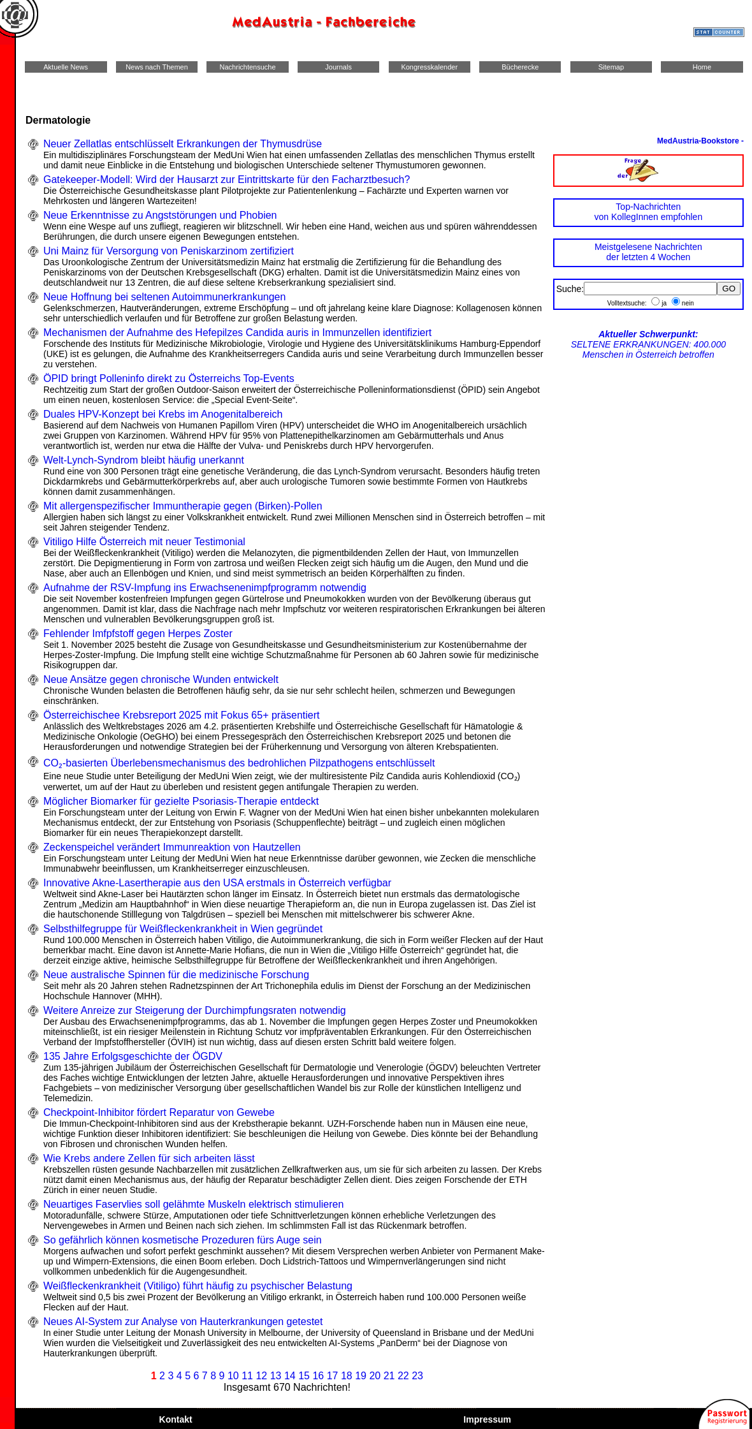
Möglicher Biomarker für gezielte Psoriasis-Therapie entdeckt (181, 801)
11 (247, 1375)
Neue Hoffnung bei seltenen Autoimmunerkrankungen (164, 296)
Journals (338, 67)
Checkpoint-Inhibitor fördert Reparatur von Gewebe (159, 1112)
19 (360, 1375)
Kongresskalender (429, 67)
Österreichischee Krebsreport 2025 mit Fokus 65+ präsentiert (181, 715)
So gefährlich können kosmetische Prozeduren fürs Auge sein (182, 1240)
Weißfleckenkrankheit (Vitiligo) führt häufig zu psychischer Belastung (197, 1285)
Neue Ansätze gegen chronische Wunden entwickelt (160, 679)
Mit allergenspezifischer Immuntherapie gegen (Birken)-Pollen (182, 506)
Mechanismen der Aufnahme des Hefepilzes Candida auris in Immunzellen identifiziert (237, 332)
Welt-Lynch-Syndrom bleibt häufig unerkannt (143, 460)
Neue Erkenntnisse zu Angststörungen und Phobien (160, 215)
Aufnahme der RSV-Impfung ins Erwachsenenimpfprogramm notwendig (204, 587)
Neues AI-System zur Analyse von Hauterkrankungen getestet (182, 1321)
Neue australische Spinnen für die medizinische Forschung (176, 974)
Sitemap (611, 67)
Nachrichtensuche (247, 67)
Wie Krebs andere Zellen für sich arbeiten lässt (149, 1158)
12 (261, 1375)
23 (417, 1375)
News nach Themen (157, 67)
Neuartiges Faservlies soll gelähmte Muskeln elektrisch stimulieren (193, 1204)
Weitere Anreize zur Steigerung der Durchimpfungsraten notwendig (194, 1010)
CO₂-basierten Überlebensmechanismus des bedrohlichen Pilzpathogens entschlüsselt (239, 763)
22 (403, 1375)
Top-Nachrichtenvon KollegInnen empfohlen (648, 212)
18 (346, 1375)
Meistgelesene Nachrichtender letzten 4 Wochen (648, 252)
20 (374, 1375)
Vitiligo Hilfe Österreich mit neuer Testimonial (144, 541)
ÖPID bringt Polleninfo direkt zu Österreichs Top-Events (168, 378)
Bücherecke (520, 67)
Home (702, 67)
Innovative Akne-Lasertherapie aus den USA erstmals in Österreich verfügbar (217, 882)
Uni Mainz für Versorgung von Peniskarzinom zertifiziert (168, 250)
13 (276, 1375)
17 (332, 1375)
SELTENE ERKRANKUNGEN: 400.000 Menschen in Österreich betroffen (648, 344)
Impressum (487, 1419)
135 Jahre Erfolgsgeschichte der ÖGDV (132, 1056)
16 (318, 1375)
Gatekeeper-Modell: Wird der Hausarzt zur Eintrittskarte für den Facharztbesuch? (226, 179)
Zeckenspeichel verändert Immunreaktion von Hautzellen (172, 847)
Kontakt (176, 1419)
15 (304, 1375)
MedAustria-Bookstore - (700, 140)
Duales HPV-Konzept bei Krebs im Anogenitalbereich (162, 414)
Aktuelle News (66, 67)
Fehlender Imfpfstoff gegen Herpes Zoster (138, 633)
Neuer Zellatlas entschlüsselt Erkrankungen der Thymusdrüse (182, 143)
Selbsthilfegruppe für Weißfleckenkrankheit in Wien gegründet (182, 928)
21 (389, 1375)
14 (290, 1375)
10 (233, 1375)
